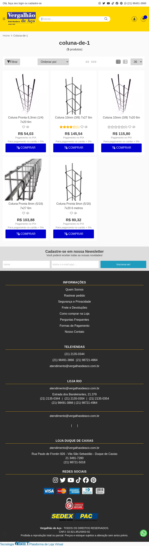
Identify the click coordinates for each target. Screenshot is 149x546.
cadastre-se (35, 3)
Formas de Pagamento (75, 325)
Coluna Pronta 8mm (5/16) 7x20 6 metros (73, 206)
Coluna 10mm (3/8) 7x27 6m (73, 117)
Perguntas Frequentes (74, 319)
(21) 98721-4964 (87, 360)
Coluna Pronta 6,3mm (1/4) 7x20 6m (25, 119)
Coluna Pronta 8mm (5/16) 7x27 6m (25, 206)
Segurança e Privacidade (74, 301)
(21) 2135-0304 (74, 398)
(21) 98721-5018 (74, 462)
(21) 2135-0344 (74, 354)
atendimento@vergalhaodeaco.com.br (74, 366)
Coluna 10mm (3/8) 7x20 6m (121, 117)
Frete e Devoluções (74, 307)
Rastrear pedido (74, 295)
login (21, 3)
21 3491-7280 (75, 458)
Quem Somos (74, 289)
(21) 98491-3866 (135, 3)
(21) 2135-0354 (99, 398)
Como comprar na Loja (75, 313)
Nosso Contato (74, 331)
